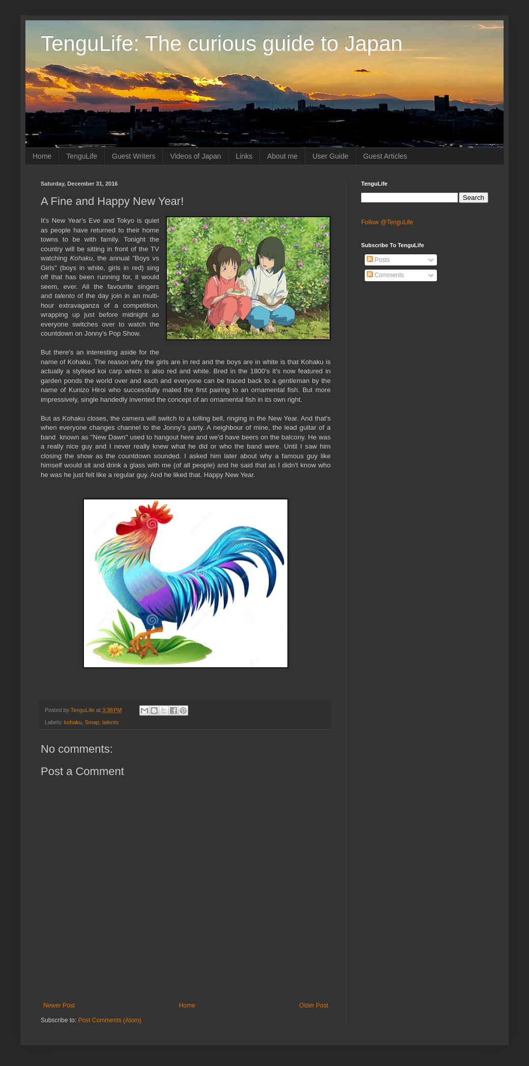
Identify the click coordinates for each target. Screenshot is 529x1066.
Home (42, 156)
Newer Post (59, 1005)
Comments (385, 275)
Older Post (313, 1005)
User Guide (330, 156)
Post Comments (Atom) (109, 1020)
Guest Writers (133, 156)
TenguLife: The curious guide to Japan (221, 43)
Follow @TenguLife (387, 222)
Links (244, 156)
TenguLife (81, 156)
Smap (92, 722)
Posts (378, 259)
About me (282, 156)
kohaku (73, 722)
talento (110, 722)
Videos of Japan (195, 156)
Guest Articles (385, 156)
